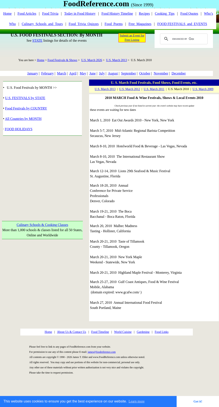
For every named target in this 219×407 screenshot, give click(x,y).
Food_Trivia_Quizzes (84, 24)
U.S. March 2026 (91, 60)
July (102, 73)
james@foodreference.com (102, 351)
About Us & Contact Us (71, 332)
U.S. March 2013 (116, 60)
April (73, 73)
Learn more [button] (137, 401)
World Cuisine (123, 332)
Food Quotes (189, 13)
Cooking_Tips (164, 13)
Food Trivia (50, 13)
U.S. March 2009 (203, 89)
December (178, 73)
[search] (183, 38)
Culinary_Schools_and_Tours (42, 24)
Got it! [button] (197, 401)
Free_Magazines (140, 24)
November (161, 73)
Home (7, 13)
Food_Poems (114, 24)
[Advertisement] (40, 173)
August (113, 73)
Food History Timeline (117, 13)
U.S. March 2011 (154, 89)
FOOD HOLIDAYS (18, 129)
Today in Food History (80, 13)
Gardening (143, 332)
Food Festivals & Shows (62, 60)
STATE (37, 40)
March (61, 73)
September (128, 73)
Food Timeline (100, 332)
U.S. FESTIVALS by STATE (25, 98)
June (92, 73)
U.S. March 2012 (129, 89)
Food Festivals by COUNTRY (26, 108)
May (83, 73)
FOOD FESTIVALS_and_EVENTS (182, 24)
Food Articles (27, 13)
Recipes (144, 13)
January (32, 73)
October (144, 73)
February (47, 73)
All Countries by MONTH (23, 119)
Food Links (161, 332)
